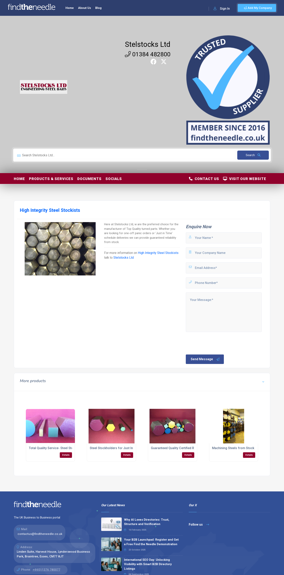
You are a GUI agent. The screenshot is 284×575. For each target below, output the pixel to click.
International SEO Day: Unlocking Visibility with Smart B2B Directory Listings (148, 564)
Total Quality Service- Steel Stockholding (58, 448)
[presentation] (215, 343)
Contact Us (204, 179)
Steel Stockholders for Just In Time (115, 448)
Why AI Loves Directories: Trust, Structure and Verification (146, 522)
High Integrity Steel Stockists (158, 253)
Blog (98, 8)
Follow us (199, 524)
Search (253, 155)
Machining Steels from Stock (233, 448)
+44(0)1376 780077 (46, 569)
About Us (84, 8)
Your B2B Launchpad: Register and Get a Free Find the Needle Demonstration (151, 542)
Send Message (205, 359)
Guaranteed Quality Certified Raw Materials (182, 448)
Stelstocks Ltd (147, 44)
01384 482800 (147, 54)
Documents (89, 179)
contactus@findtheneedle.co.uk (40, 534)
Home (69, 8)
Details (66, 455)
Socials (114, 179)
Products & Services (51, 179)
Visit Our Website (244, 179)
